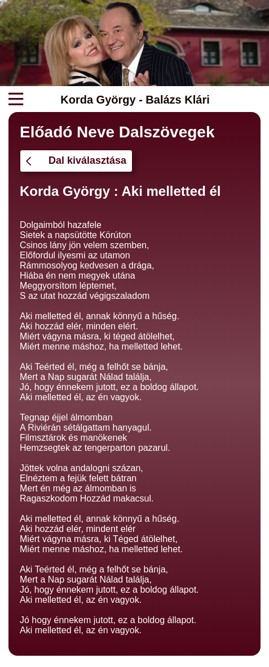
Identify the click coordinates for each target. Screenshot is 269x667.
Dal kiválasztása (76, 160)
